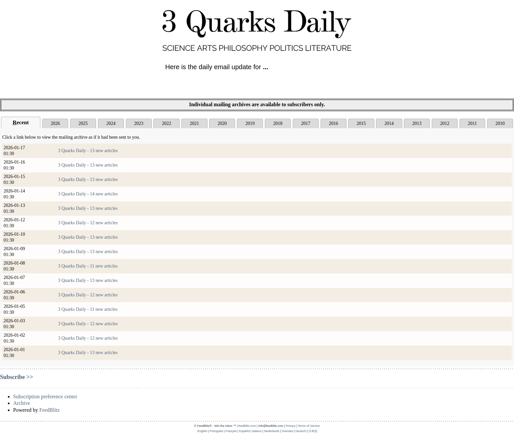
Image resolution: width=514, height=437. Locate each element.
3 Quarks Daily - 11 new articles (87, 266)
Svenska (287, 431)
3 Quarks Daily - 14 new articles (88, 193)
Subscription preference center (45, 396)
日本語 (312, 431)
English (202, 431)
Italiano (257, 431)
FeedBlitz (49, 410)
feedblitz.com (247, 425)
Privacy (291, 425)
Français (231, 431)
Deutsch (300, 431)
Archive (21, 403)
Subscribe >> (16, 377)
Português (216, 431)
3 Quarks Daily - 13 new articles (88, 150)
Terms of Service (309, 425)
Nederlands (271, 431)
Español (244, 431)
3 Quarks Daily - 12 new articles (88, 222)
